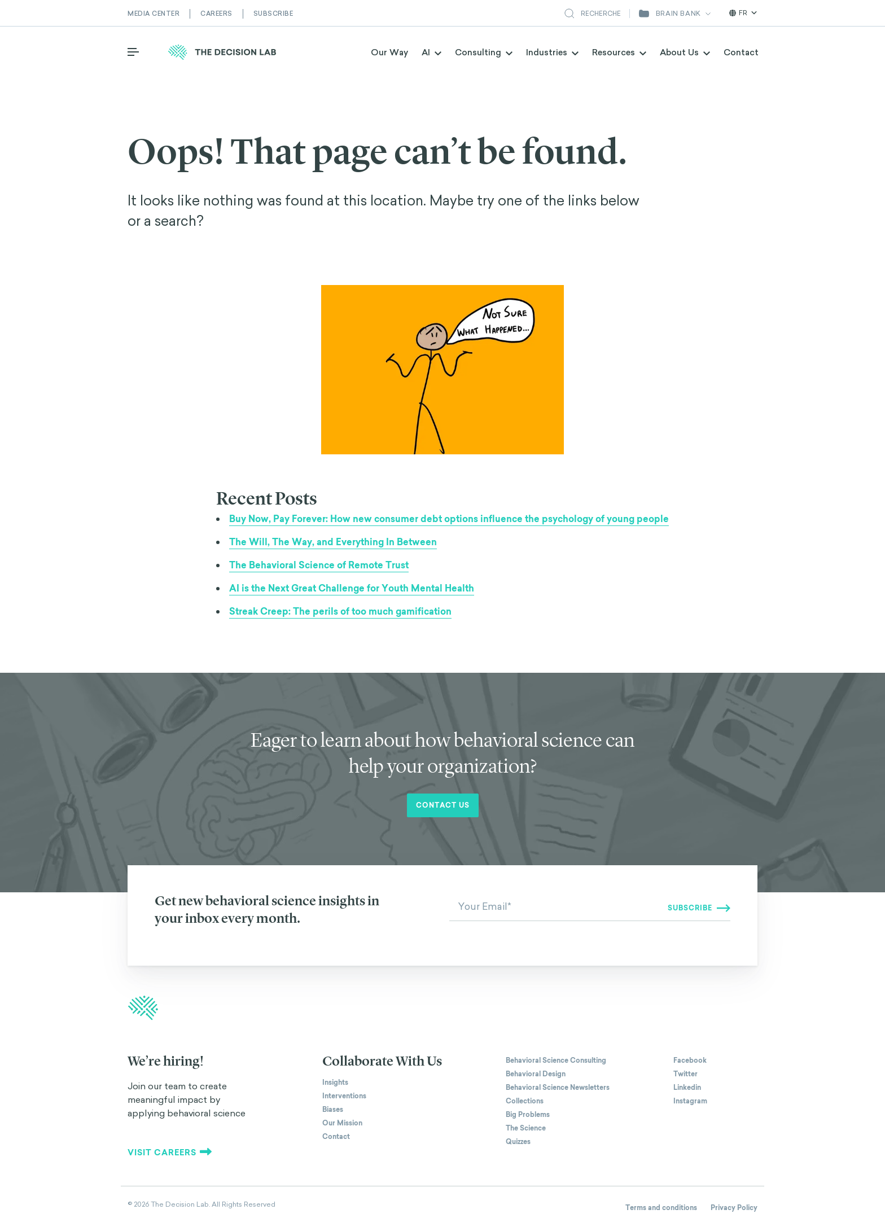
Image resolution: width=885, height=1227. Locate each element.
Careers (216, 13)
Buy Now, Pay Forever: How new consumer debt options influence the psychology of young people (449, 518)
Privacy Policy (734, 1208)
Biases (332, 1110)
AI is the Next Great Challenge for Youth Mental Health (351, 588)
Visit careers (170, 1152)
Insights (335, 1082)
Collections (525, 1101)
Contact (741, 52)
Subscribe (273, 13)
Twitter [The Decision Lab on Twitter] (685, 1074)
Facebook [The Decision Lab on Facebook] (690, 1060)
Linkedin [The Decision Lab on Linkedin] (687, 1088)
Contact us (443, 805)
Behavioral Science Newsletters (558, 1088)
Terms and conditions (661, 1208)
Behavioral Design (536, 1074)
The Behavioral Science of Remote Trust (319, 565)
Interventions (344, 1096)
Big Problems (528, 1115)
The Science (526, 1128)
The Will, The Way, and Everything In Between (333, 542)
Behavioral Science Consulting (556, 1060)
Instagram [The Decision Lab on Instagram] (690, 1101)
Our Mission (342, 1123)
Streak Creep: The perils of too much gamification (340, 611)
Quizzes (518, 1142)
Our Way (389, 52)
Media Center (153, 13)
